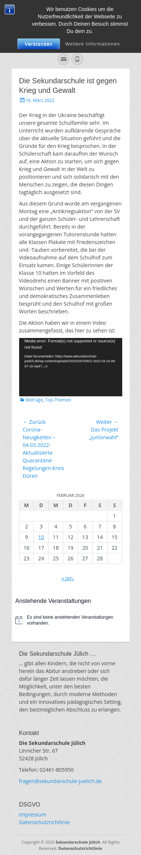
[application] (70, 367)
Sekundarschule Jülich (78, 842)
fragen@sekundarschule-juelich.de (60, 781)
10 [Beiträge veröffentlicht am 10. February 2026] (41, 537)
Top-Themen (58, 400)
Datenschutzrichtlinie (44, 822)
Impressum (32, 814)
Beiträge (34, 400)
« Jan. (67, 578)
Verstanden (39, 44)
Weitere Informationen (92, 44)
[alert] (70, 620)
